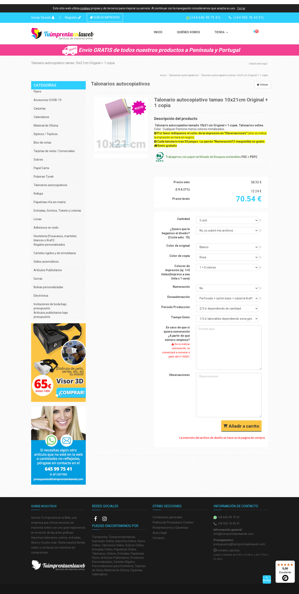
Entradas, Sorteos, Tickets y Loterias (57, 210)
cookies (85, 8)
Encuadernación (178, 297)
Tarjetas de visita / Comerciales (54, 151)
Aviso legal (160, 532)
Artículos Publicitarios (48, 270)
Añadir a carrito (241, 426)
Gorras (38, 278)
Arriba (267, 579)
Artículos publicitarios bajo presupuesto (51, 314)
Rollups (38, 193)
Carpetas (40, 108)
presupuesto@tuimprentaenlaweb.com (239, 544)
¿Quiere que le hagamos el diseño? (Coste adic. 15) (176, 233)
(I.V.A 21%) (182, 189)
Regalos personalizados (49, 244)
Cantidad (183, 219)
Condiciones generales (167, 517)
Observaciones (179, 375)
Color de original (178, 245)
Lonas (38, 219)
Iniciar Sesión (42, 18)
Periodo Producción (175, 307)
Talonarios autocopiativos (184, 75)
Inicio (163, 75)
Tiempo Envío (180, 317)
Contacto (159, 538)
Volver (262, 84)
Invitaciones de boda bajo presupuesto (50, 306)
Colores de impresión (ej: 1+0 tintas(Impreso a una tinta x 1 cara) (175, 272)
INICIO (158, 32)
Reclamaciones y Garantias (170, 527)
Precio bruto (181, 198)
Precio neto (182, 182)
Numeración (181, 286)
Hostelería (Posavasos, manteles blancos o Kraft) (55, 238)
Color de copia (179, 255)
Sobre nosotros (44, 506)
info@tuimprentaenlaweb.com (233, 533)
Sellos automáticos (46, 261)
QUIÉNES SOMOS (188, 32)
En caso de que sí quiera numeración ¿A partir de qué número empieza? (176, 342)
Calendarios (41, 117)
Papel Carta (41, 168)
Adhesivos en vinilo (46, 227)
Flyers (37, 91)
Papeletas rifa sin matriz (50, 202)
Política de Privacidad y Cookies (173, 522)
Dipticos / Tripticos (46, 134)
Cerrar (241, 8)
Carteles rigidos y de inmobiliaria (55, 253)
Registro (73, 18)
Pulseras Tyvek (44, 176)
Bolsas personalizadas (48, 287)
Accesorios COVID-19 (47, 100)
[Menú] (292, 563)
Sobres (38, 159)
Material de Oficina (46, 125)
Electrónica (41, 295)
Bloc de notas (42, 142)
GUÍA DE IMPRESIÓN (105, 17)
